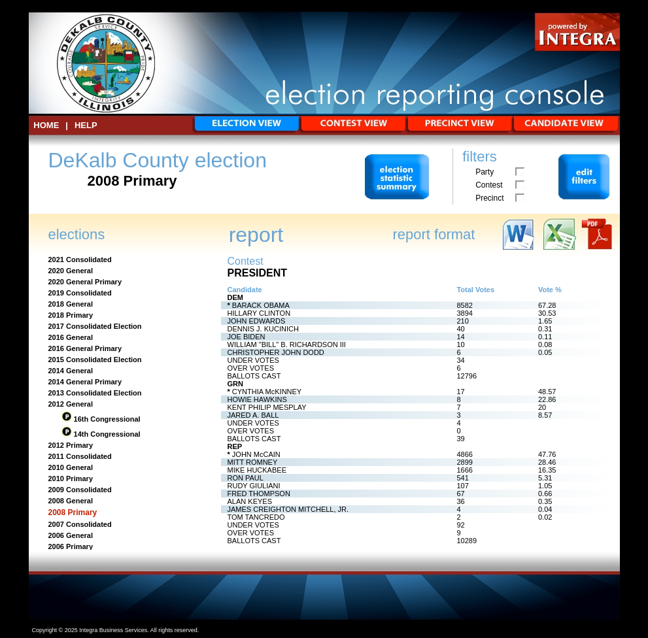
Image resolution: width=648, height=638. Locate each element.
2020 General (71, 271)
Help (86, 125)
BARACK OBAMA (261, 305)
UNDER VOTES (253, 360)
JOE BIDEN (246, 337)
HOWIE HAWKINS (257, 399)
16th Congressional (106, 419)
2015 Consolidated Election (95, 359)
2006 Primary (71, 546)
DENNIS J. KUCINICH (263, 329)
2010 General (71, 467)
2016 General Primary (85, 348)
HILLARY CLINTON (259, 313)
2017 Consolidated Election (95, 326)
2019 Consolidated (80, 293)
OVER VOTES (251, 368)
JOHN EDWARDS (257, 321)
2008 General (71, 501)
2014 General (71, 371)
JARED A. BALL (253, 415)
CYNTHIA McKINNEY (266, 391)
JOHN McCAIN (256, 454)
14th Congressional (106, 434)
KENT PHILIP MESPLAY (267, 407)
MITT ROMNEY (253, 462)
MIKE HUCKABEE (257, 470)
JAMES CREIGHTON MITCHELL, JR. (288, 509)
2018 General (71, 304)
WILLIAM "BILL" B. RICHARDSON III (287, 344)
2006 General (71, 535)
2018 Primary (71, 315)
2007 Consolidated (80, 524)
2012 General (71, 404)
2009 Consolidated (80, 490)
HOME (46, 125)
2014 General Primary (85, 382)
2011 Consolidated (80, 456)
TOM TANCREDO (256, 517)
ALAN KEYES (250, 501)
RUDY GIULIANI (254, 486)
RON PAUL (246, 478)
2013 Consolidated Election (95, 393)
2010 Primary (71, 478)
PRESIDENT (258, 272)
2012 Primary (71, 445)
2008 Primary (72, 512)
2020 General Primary (85, 282)
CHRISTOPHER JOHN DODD (276, 352)
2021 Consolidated (80, 259)
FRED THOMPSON (259, 493)
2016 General (71, 337)
